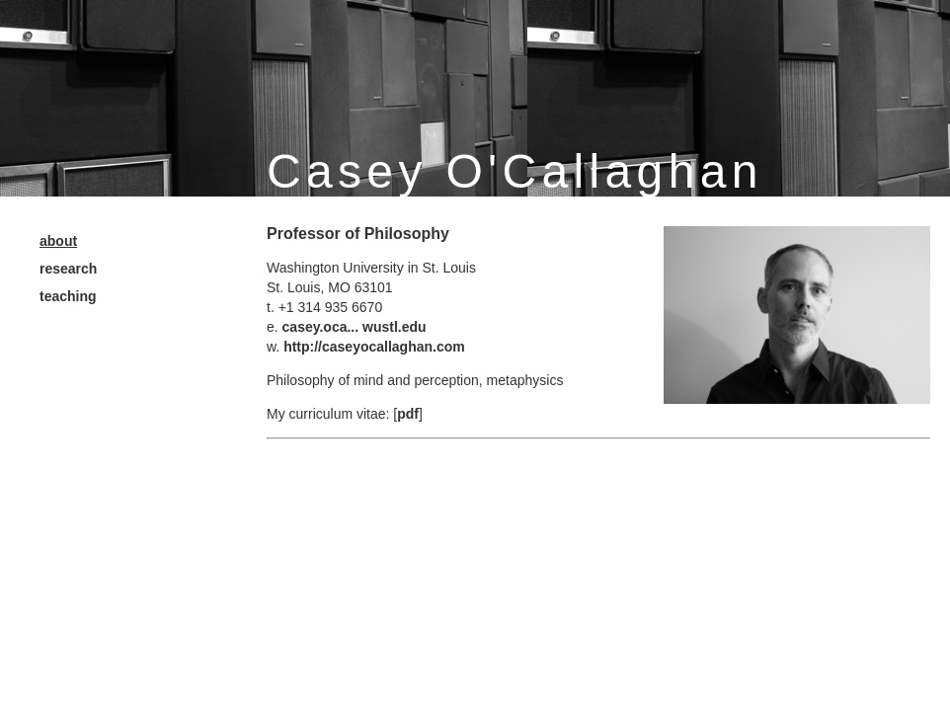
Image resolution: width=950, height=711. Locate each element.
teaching (68, 296)
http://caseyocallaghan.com (374, 347)
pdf (408, 414)
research (68, 268)
